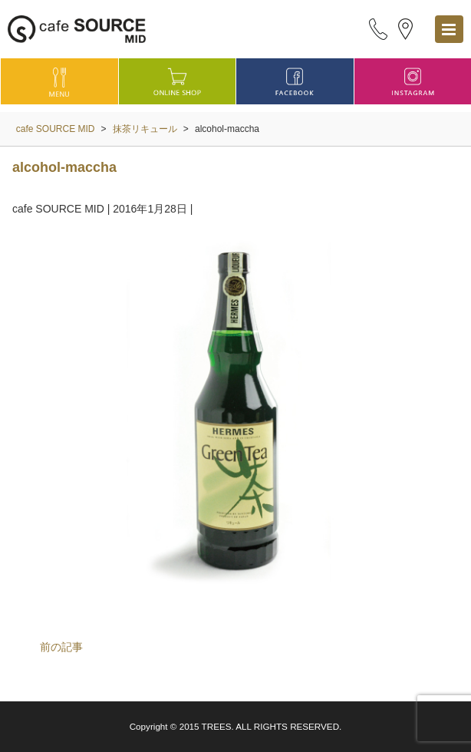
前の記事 (61, 647)
